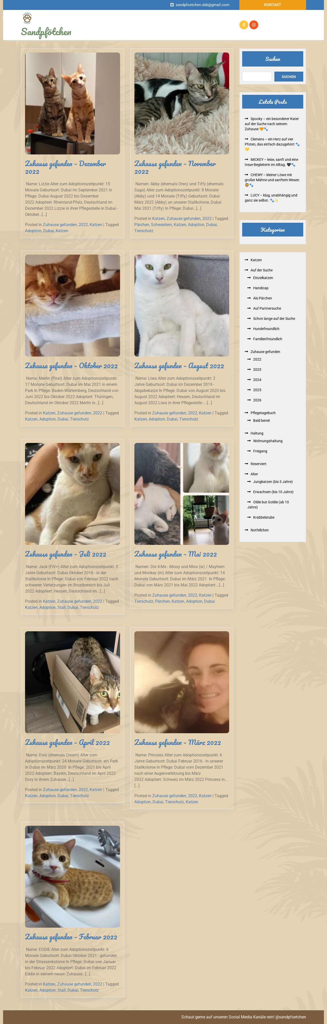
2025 (257, 390)
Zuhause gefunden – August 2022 (179, 365)
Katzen (96, 224)
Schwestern (161, 224)
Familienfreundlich (267, 339)
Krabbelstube (263, 517)
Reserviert (215, 20)
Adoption (33, 230)
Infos (131, 20)
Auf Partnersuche (267, 308)
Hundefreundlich (266, 329)
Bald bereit (261, 420)
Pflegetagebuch (158, 29)
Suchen (272, 58)
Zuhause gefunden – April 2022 (67, 742)
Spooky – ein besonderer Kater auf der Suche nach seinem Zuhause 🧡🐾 (272, 124)
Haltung (257, 433)
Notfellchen (155, 20)
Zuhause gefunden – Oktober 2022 (71, 365)
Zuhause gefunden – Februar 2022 (71, 936)
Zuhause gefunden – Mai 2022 (175, 553)
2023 (257, 369)
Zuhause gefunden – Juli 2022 (65, 553)
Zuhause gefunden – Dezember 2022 (65, 167)
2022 (83, 224)
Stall (61, 607)
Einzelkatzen (263, 278)
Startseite (112, 20)
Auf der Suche (185, 20)
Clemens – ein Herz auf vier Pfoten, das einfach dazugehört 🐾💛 (272, 144)
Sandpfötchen (46, 31)
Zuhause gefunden (120, 29)
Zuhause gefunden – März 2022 (177, 742)
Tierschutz (143, 230)
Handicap (260, 288)
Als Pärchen (262, 298)
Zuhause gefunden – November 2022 (175, 167)
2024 (257, 380)
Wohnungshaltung (268, 441)
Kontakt (272, 5)
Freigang (260, 451)
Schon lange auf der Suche (274, 319)
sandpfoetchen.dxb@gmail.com (202, 5)
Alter (254, 474)
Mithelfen (190, 29)
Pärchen (141, 224)
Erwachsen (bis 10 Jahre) (273, 492)
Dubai (48, 230)
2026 (257, 400)
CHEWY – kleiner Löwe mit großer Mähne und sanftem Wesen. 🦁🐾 (272, 180)
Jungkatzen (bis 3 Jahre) (273, 482)
